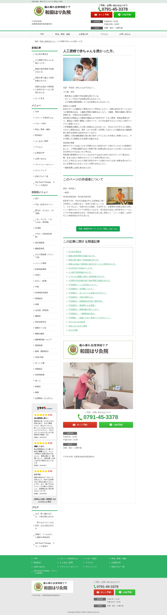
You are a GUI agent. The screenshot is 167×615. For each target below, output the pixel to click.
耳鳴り (38, 275)
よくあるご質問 (41, 141)
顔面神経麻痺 (40, 269)
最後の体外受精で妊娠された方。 (82, 258)
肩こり (38, 381)
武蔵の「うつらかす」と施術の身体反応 (44, 535)
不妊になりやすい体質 (77, 328)
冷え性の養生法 (74, 254)
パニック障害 (40, 263)
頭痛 (37, 304)
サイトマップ (40, 170)
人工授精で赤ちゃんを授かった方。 (44, 61)
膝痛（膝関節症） (42, 351)
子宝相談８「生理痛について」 (81, 291)
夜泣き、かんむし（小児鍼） (44, 211)
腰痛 (37, 392)
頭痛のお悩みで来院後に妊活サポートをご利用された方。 (92, 266)
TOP (42, 34)
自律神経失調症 (41, 293)
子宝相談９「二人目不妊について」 (83, 287)
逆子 (37, 199)
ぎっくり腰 (39, 363)
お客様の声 (83, 34)
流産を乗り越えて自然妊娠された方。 (84, 262)
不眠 (37, 287)
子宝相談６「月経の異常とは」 (81, 299)
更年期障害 (39, 243)
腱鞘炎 (38, 316)
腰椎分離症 (39, 334)
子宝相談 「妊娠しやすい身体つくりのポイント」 (89, 320)
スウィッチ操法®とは (44, 118)
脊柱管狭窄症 (40, 322)
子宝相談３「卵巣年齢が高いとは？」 (84, 312)
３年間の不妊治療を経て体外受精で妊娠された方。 (89, 283)
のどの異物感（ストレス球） (44, 255)
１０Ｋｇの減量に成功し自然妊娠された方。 (87, 279)
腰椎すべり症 (40, 328)
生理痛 (38, 228)
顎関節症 (39, 298)
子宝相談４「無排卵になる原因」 (82, 308)
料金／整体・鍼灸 (62, 34)
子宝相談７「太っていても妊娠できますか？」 (87, 295)
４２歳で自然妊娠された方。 (80, 275)
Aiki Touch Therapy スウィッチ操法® (45, 183)
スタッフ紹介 (40, 123)
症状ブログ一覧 (41, 176)
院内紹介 (39, 135)
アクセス (104, 34)
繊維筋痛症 (39, 249)
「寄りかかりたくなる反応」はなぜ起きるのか (44, 525)
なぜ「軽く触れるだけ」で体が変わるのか (44, 515)
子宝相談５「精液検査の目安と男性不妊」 (86, 304)
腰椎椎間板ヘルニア (43, 340)
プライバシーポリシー (44, 165)
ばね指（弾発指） (42, 310)
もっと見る (39, 98)
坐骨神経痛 (39, 375)
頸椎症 (38, 387)
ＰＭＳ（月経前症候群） (43, 235)
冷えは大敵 (73, 332)
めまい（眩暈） (41, 281)
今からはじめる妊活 (76, 324)
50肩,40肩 (39, 357)
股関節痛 (39, 345)
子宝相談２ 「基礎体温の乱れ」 (82, 316)
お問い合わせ (124, 34)
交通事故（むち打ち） (44, 398)
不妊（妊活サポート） (48, 41)
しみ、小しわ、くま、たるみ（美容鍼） (44, 220)
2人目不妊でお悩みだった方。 (81, 271)
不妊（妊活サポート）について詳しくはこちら (98, 229)
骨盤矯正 (39, 369)
